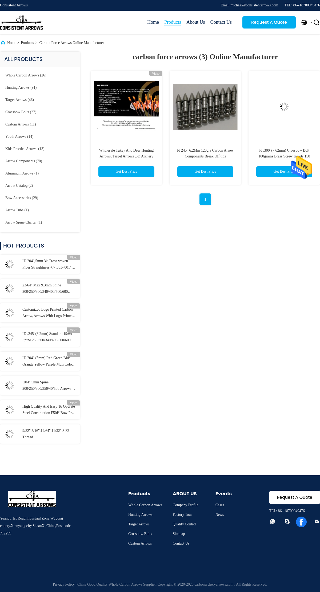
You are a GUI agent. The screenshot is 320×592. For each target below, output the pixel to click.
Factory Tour (182, 515)
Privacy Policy (64, 584)
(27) (20, 112)
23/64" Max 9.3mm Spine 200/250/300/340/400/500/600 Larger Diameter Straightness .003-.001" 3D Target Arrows (45, 289)
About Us (195, 22)
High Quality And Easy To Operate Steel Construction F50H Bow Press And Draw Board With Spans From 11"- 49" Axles (49, 410)
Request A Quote (269, 22)
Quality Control (184, 524)
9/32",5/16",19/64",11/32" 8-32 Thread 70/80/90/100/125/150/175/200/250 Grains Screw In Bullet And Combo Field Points (49, 434)
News (219, 515)
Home (153, 22)
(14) (19, 137)
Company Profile (185, 505)
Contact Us (221, 22)
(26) (25, 75)
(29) (21, 198)
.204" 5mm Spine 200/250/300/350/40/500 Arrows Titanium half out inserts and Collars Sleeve (46, 386)
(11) (20, 124)
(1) (22, 173)
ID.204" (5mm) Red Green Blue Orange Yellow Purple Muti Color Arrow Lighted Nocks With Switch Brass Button (48, 362)
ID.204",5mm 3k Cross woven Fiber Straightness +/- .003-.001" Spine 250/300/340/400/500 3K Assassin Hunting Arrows (46, 265)
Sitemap (179, 534)
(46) (19, 100)
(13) (25, 149)
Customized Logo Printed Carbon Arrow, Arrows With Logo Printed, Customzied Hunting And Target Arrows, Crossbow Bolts (48, 313)
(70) (23, 161)
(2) (19, 186)
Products (172, 22)
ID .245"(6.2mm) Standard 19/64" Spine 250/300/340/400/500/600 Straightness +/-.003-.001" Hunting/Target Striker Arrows (47, 337)
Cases (219, 505)
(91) (21, 88)
